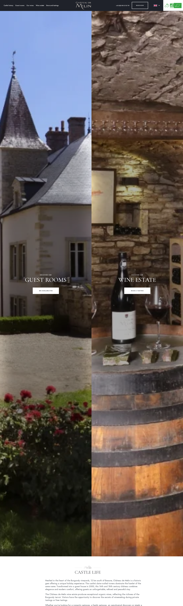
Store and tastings (52, 5)
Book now (140, 5)
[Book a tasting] (137, 290)
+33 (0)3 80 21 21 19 (122, 6)
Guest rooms (19, 5)
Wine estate (40, 5)
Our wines (30, 5)
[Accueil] (83, 5)
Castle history (8, 5)
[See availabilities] (46, 290)
